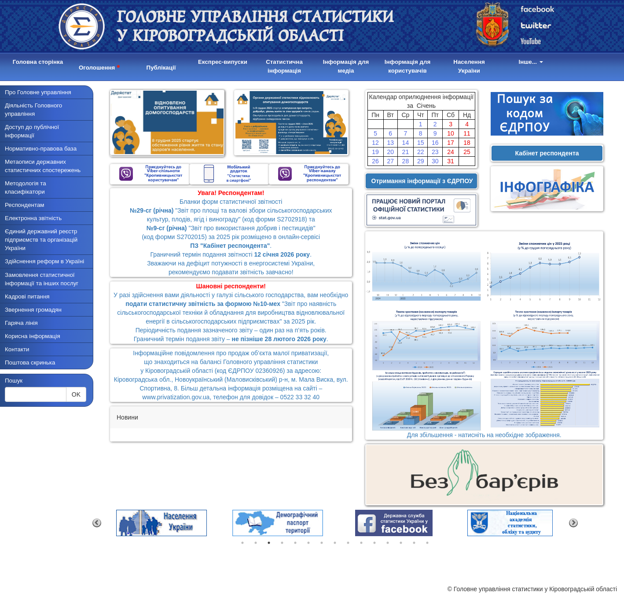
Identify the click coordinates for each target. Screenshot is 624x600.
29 (420, 161)
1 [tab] (242, 542)
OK (76, 394)
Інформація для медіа (346, 66)
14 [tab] (414, 542)
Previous (96, 523)
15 (420, 142)
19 (375, 151)
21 (405, 151)
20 (390, 151)
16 (435, 142)
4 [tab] (282, 542)
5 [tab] (295, 542)
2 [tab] (255, 542)
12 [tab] (387, 542)
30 (435, 161)
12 (375, 142)
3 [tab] (268, 542)
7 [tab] (321, 542)
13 (390, 142)
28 (405, 161)
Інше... (530, 62)
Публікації (161, 67)
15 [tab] (427, 542)
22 (420, 151)
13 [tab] (400, 542)
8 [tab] (334, 542)
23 (435, 151)
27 (390, 161)
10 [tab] (361, 542)
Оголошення (99, 66)
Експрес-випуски (222, 62)
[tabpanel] (161, 523)
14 (405, 142)
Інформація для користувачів (408, 66)
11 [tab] (374, 542)
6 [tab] (308, 542)
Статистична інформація (284, 66)
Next (573, 523)
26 (375, 161)
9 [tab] (348, 542)
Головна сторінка (38, 62)
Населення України (469, 66)
